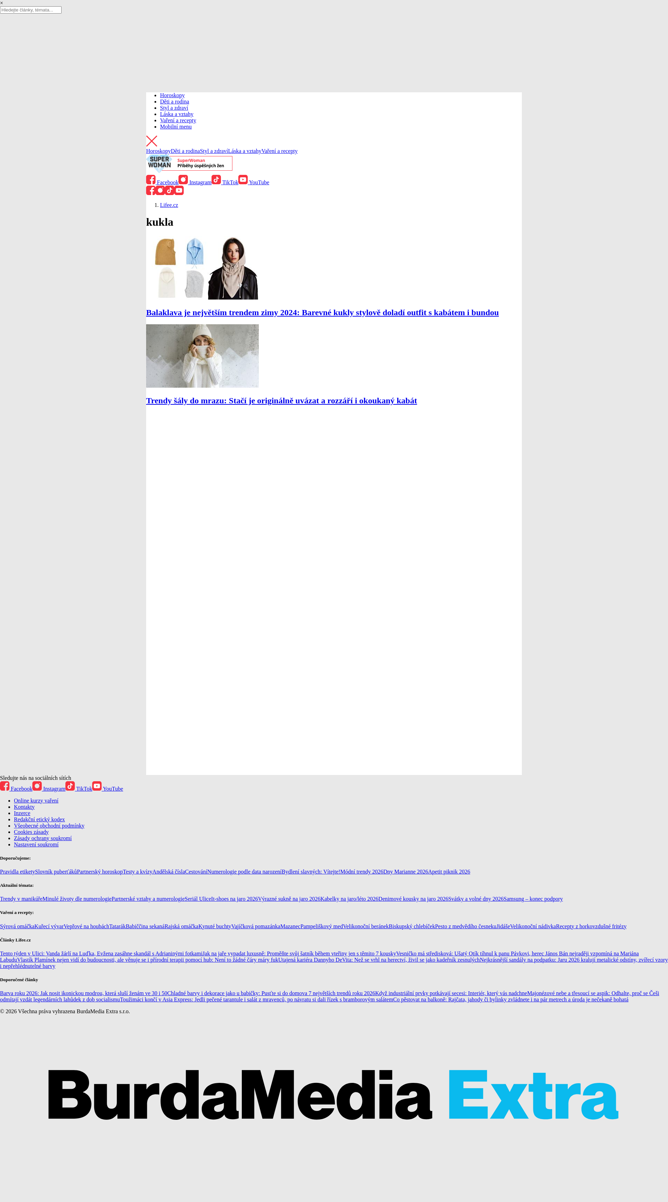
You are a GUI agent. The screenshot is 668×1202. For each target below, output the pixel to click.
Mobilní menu (176, 127)
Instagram (195, 182)
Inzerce (22, 813)
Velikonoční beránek (366, 926)
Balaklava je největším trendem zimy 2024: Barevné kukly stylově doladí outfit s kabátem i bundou (322, 312)
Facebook (162, 182)
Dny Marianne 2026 (405, 872)
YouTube (253, 182)
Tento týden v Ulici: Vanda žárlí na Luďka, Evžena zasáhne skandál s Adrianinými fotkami (101, 953)
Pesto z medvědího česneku (465, 926)
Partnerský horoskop (100, 872)
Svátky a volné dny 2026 (475, 899)
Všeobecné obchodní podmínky (49, 826)
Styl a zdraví (174, 108)
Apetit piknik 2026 (449, 872)
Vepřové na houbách (86, 926)
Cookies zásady (31, 832)
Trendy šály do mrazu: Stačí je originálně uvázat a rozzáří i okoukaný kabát (281, 400)
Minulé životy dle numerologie (77, 899)
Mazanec (290, 926)
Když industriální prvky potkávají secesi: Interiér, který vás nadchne (451, 993)
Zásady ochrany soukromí (43, 838)
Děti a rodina (174, 101)
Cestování (196, 872)
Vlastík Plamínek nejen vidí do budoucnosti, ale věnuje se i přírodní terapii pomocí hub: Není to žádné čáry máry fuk (147, 960)
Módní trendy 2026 (361, 872)
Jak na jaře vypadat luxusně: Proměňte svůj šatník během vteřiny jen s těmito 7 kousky (299, 953)
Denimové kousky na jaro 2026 (413, 899)
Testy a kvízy (137, 872)
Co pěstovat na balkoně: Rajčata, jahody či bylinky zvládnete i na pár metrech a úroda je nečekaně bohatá (510, 999)
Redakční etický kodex (39, 819)
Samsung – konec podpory (533, 899)
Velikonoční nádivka (533, 926)
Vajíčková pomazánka (255, 926)
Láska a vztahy (176, 114)
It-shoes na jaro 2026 (234, 899)
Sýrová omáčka (17, 926)
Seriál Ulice (198, 899)
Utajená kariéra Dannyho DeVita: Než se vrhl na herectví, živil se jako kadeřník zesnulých (379, 960)
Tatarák (117, 926)
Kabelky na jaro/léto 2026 (349, 899)
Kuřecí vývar (49, 926)
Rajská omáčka (181, 926)
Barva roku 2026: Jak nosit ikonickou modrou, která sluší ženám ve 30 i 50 (83, 993)
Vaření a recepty (178, 120)
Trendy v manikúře (21, 899)
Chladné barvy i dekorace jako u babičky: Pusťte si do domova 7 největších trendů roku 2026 (271, 993)
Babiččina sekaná (145, 926)
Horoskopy (172, 95)
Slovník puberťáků (56, 872)
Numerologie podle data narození (244, 872)
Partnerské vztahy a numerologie (148, 899)
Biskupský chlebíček (412, 926)
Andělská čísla (168, 872)
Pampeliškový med (321, 926)
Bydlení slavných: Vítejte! (311, 872)
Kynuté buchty (214, 926)
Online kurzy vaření (36, 801)
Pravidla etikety (17, 872)
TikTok (225, 182)
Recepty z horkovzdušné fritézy (591, 926)
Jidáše (503, 926)
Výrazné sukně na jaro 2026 (289, 899)
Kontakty (24, 807)
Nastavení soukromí (36, 844)
